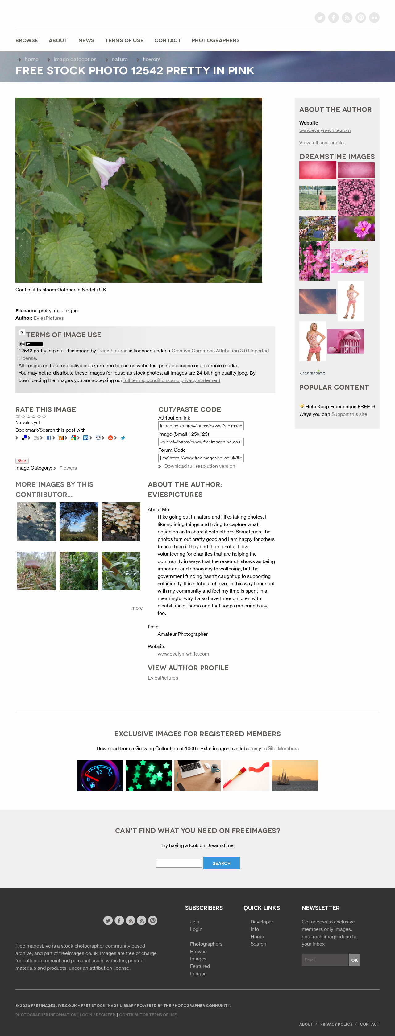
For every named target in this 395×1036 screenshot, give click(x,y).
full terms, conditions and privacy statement (171, 380)
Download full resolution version (199, 466)
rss (347, 17)
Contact (167, 40)
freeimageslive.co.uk (49, 14)
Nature (120, 59)
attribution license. (110, 968)
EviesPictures (49, 318)
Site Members (283, 748)
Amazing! (44, 416)
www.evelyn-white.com (183, 653)
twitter (320, 17)
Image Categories (75, 59)
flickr (374, 17)
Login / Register (97, 1014)
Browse (26, 40)
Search (258, 944)
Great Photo (39, 416)
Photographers (216, 40)
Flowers (152, 59)
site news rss (130, 920)
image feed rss (141, 920)
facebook (333, 17)
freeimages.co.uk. (79, 953)
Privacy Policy (336, 1024)
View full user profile (321, 142)
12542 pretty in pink (40, 350)
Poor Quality (23, 416)
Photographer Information (46, 1014)
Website (49, 921)
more (137, 607)
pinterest (361, 17)
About (58, 40)
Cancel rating (18, 416)
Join (194, 921)
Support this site (349, 414)
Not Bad (28, 416)
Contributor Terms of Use (148, 1014)
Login (196, 929)
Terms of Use (124, 40)
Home (32, 59)
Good (33, 416)
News (86, 40)
